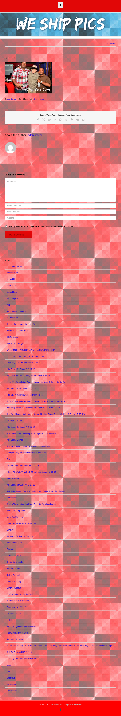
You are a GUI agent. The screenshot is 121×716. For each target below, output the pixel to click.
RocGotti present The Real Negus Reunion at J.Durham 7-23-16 (33, 407)
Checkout (11, 677)
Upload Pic (11, 279)
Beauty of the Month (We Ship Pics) (22, 324)
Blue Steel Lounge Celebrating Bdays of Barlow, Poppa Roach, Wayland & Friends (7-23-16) (46, 414)
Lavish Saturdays (14, 588)
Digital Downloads (15, 562)
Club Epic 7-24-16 (14, 420)
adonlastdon (12, 99)
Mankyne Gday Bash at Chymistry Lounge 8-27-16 (28, 452)
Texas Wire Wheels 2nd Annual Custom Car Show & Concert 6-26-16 (36, 382)
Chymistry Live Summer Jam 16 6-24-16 (24, 362)
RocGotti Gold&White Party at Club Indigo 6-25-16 (28, 375)
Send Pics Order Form (16, 517)
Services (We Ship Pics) (16, 311)
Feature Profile (13, 478)
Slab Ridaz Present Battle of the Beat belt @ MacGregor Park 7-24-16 (36, 491)
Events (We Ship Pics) (16, 510)
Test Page (11, 620)
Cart (8, 671)
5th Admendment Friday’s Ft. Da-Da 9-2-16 (25, 465)
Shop (9, 665)
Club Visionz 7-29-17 (15, 613)
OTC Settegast (12, 337)
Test (8, 459)
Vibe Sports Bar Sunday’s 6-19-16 (21, 369)
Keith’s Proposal (13, 575)
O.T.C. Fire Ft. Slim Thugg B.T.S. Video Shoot (25, 356)
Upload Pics (12, 292)
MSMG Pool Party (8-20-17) (18, 632)
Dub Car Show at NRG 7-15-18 (19, 652)
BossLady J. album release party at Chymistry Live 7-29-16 (31, 433)
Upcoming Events (14, 266)
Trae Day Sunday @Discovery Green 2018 (24, 658)
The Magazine (13, 690)
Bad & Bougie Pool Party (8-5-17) (21, 626)
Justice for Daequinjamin (17, 330)
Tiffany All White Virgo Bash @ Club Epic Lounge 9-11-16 (31, 472)
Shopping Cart (13, 298)
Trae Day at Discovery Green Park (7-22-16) (25, 395)
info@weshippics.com (73, 704)
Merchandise (12, 497)
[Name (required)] (60, 205)
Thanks (10, 549)
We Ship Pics (57, 704)
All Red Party (12, 317)
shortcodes (11, 285)
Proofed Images (13, 568)
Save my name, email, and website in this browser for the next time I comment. (42, 226)
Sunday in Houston (15, 639)
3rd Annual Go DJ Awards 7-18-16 (21, 388)
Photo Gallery (12, 272)
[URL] (60, 218)
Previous (112, 43)
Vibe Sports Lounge (15, 343)
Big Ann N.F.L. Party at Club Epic (20, 536)
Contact (10, 529)
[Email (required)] (60, 211)
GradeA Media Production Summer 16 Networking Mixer (31, 350)
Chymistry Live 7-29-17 (16, 607)
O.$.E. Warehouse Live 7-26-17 (20, 594)
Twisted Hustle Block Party (18, 600)
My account (11, 684)
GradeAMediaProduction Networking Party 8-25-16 (28, 446)
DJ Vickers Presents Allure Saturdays (22, 523)
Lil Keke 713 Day (14, 581)
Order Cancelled (14, 555)
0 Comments (39, 99)
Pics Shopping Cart (14, 542)
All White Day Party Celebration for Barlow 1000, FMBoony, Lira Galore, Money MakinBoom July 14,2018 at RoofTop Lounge (59, 645)
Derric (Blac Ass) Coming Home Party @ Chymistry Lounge (32, 504)
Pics (8, 305)
